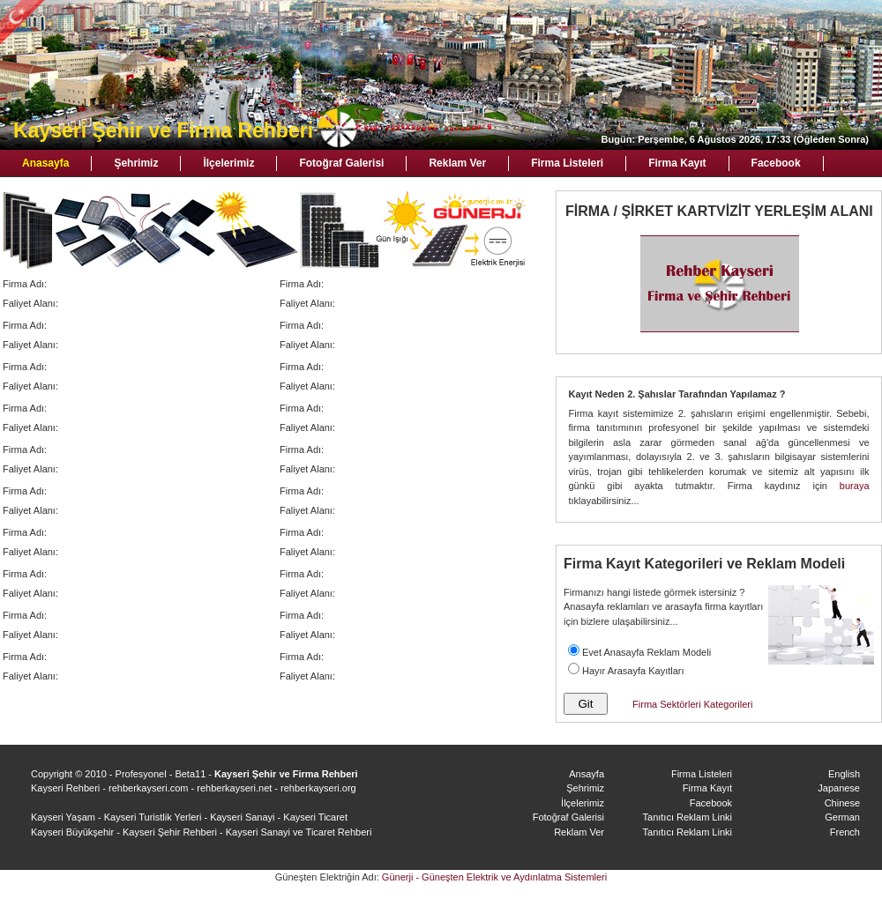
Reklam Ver (457, 163)
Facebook (776, 163)
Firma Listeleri (567, 163)
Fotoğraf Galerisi (341, 163)
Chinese (842, 803)
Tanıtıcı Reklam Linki (687, 817)
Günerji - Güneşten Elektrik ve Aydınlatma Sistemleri (494, 877)
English (844, 774)
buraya (855, 485)
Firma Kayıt (677, 163)
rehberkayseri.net (234, 788)
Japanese (839, 788)
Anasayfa (45, 163)
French (845, 832)
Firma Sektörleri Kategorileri (692, 704)
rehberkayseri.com (148, 788)
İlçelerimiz (228, 163)
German (842, 817)
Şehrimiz (136, 163)
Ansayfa (586, 774)
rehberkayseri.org (318, 788)
